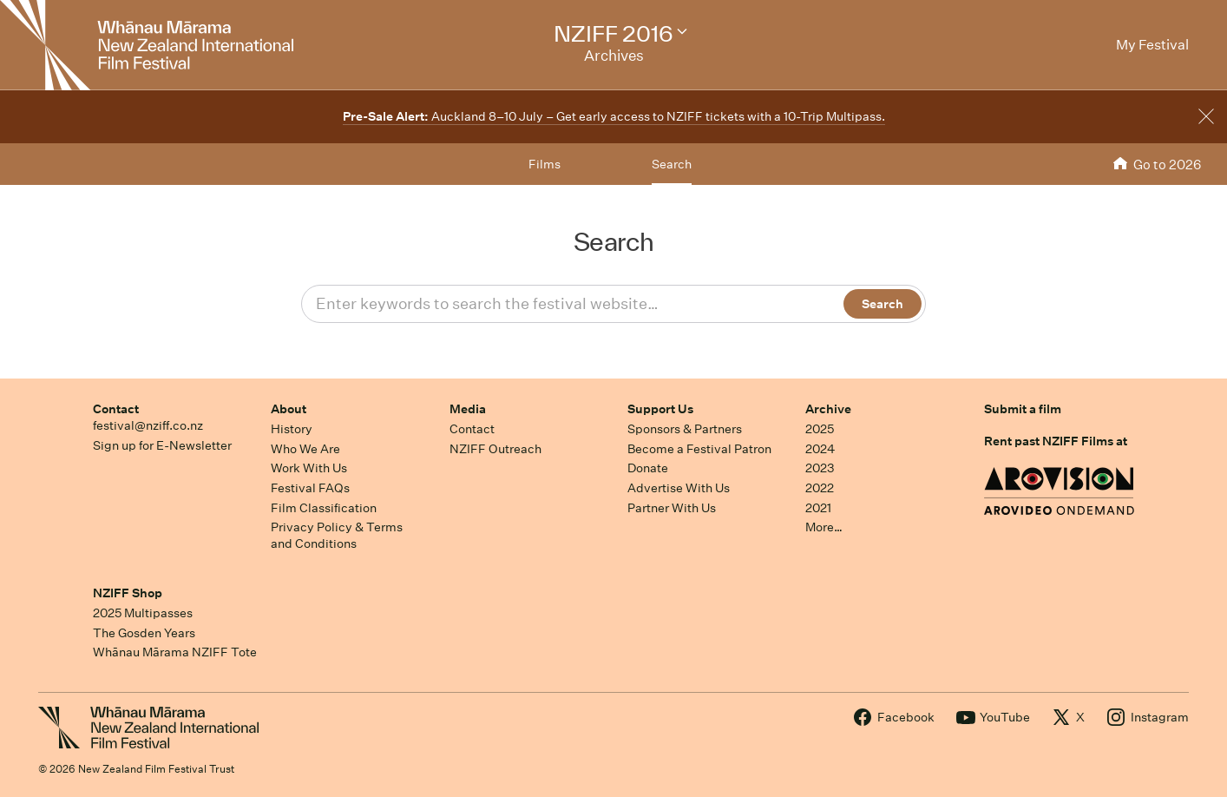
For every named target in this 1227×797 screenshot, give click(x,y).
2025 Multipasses (143, 613)
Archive (828, 409)
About (288, 409)
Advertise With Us (678, 488)
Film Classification (324, 508)
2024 (820, 449)
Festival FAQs (310, 488)
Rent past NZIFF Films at (1055, 441)
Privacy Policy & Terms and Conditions (337, 535)
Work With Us (309, 468)
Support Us (660, 409)
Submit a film (1022, 409)
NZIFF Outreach (495, 449)
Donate (647, 468)
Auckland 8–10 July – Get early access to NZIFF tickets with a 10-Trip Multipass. (614, 116)
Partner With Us (671, 508)
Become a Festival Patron (699, 449)
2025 (819, 429)
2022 (819, 488)
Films (544, 164)
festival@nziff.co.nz (148, 425)
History (291, 429)
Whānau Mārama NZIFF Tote (175, 652)
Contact (116, 409)
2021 (818, 508)
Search (672, 164)
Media (467, 409)
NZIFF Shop (127, 593)
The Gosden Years (144, 633)
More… (824, 527)
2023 (820, 468)
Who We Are (305, 449)
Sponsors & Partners (684, 429)
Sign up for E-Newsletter (162, 445)
